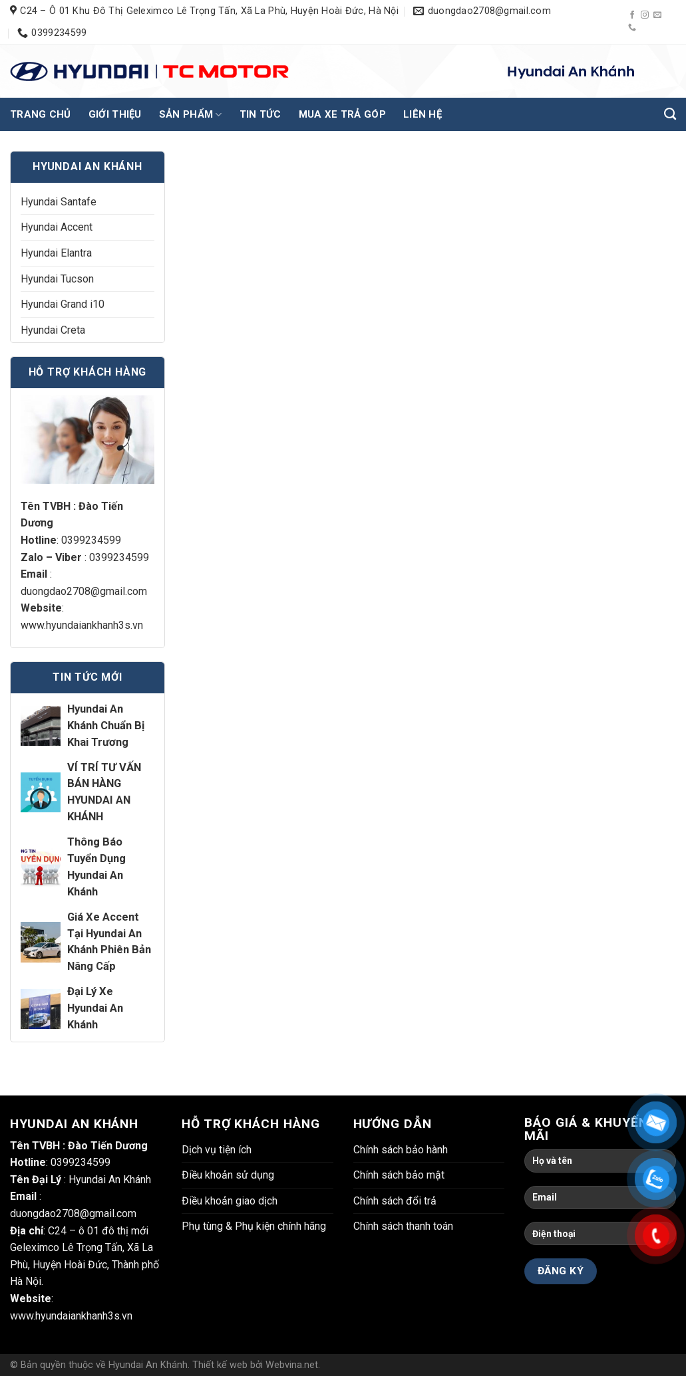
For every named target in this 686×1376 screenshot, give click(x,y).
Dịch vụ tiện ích (217, 1149)
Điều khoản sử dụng (228, 1175)
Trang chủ (40, 114)
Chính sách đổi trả (394, 1201)
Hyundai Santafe (58, 201)
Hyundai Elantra (56, 253)
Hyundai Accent (56, 227)
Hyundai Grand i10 (62, 304)
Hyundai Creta (53, 330)
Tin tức (260, 114)
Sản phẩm (190, 114)
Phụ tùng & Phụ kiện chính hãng (254, 1226)
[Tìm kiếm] (670, 114)
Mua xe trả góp (342, 114)
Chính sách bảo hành (400, 1149)
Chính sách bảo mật (398, 1175)
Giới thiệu (115, 114)
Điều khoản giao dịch (229, 1201)
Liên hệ (422, 114)
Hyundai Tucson (57, 279)
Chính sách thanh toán (403, 1226)
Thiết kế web (220, 1365)
